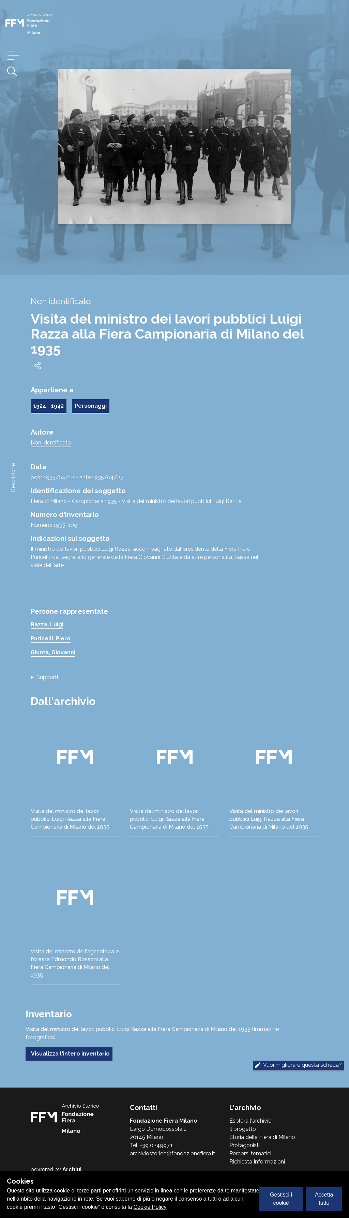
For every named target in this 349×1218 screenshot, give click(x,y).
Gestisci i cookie (281, 1199)
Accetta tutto (324, 1199)
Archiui (71, 1169)
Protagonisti (244, 1145)
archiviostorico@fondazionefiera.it (172, 1153)
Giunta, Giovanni (53, 652)
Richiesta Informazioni (257, 1161)
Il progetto (242, 1129)
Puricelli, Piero (51, 638)
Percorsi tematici (250, 1153)
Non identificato (51, 442)
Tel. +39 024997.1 (151, 1145)
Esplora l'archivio (250, 1121)
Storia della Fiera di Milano (262, 1137)
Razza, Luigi (47, 624)
